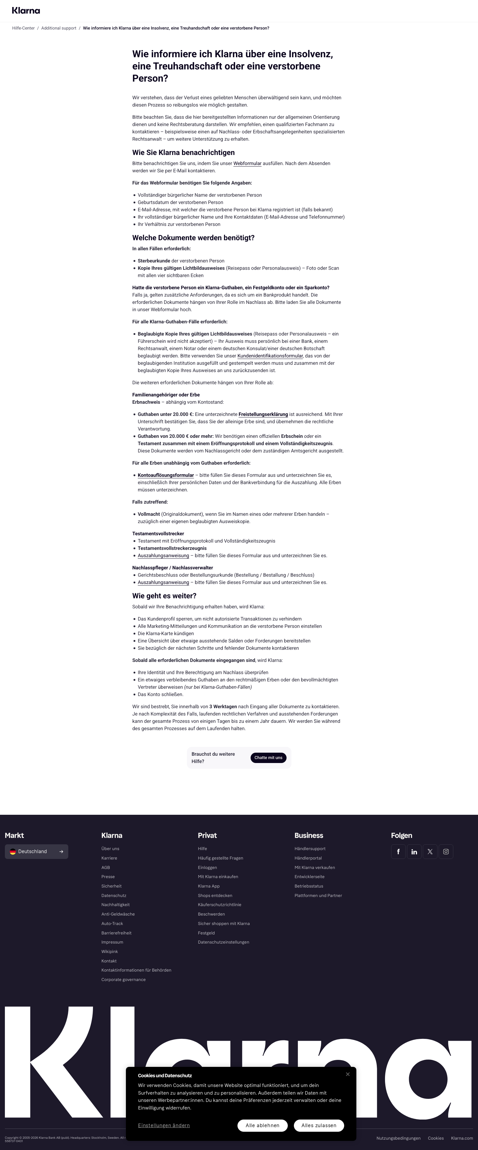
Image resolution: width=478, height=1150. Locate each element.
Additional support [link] (59, 28)
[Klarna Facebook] (398, 851)
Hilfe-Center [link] (23, 28)
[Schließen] (348, 1074)
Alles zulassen (319, 1125)
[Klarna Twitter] (430, 851)
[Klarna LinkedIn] (414, 851)
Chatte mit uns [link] (268, 757)
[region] (241, 1104)
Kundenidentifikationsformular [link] (270, 356)
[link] (263, 414)
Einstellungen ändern (164, 1126)
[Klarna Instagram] (446, 851)
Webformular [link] (248, 163)
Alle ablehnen (263, 1125)
